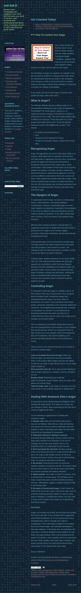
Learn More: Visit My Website (46, 28)
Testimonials (11, 90)
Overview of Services (14, 72)
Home (54, 585)
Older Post (72, 585)
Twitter (8, 149)
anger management (44, 570)
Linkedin (9, 146)
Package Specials (13, 93)
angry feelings (58, 570)
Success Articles (12, 75)
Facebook (10, 143)
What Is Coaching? (13, 78)
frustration (72, 574)
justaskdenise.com (38, 576)
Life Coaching (11, 87)
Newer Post (35, 585)
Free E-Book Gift (12, 96)
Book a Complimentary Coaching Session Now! (53, 24)
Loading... (8, 175)
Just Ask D (10, 5)
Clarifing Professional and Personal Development (54, 26)
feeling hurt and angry (58, 574)
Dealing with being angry (48, 572)
